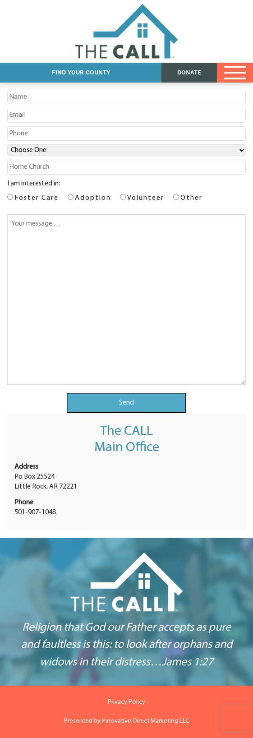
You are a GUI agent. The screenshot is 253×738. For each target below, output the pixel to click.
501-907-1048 (35, 512)
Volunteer (145, 198)
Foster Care (36, 198)
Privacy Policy (126, 702)
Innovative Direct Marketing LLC (145, 721)
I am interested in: (33, 183)
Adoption (93, 198)
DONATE (189, 72)
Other (191, 198)
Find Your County (81, 72)
